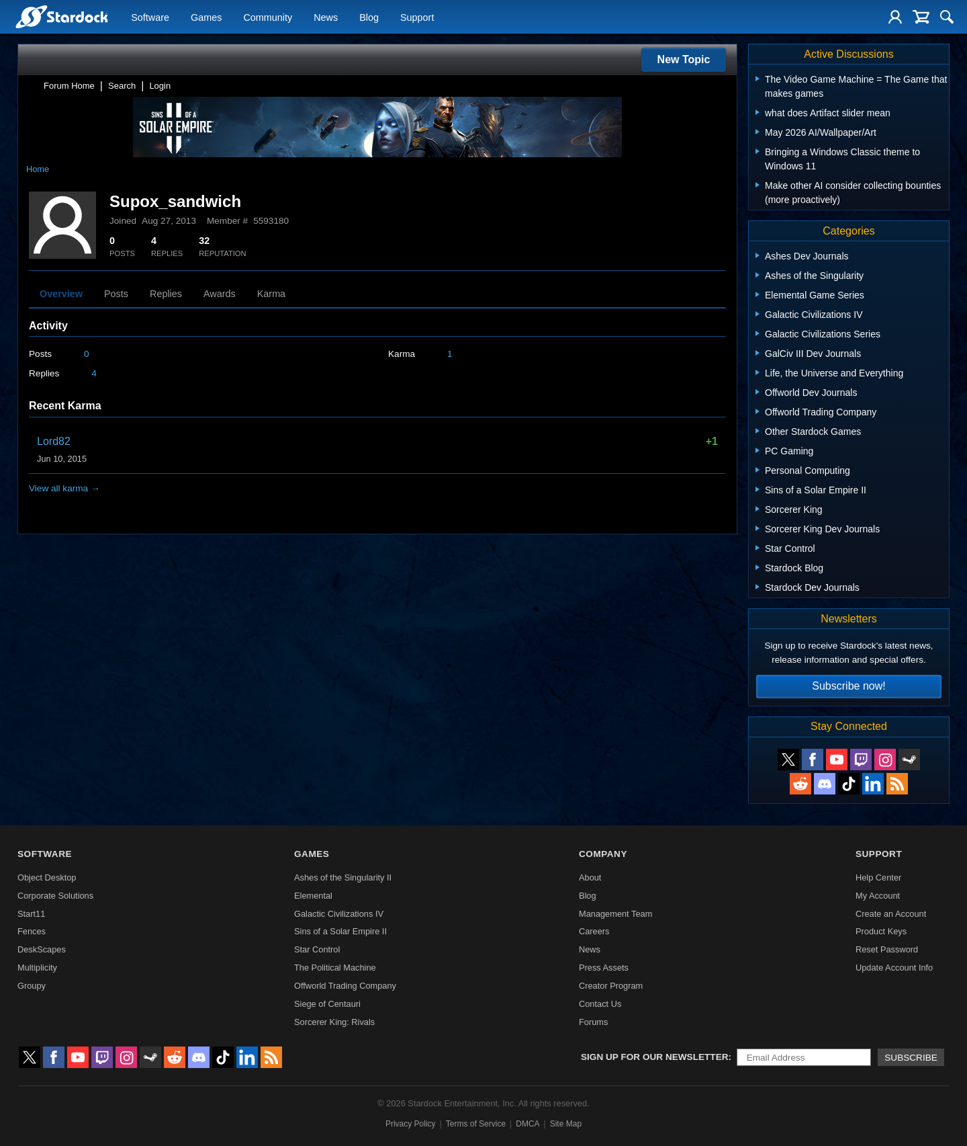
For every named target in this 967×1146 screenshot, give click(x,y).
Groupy (31, 986)
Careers (594, 931)
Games (206, 17)
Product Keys (881, 931)
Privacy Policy (410, 1124)
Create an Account (891, 914)
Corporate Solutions (55, 896)
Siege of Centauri (327, 1004)
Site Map (566, 1124)
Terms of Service (476, 1124)
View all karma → (64, 488)
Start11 (31, 914)
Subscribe (910, 1058)
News (326, 17)
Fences (31, 931)
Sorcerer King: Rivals (334, 1022)
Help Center (878, 877)
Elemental (313, 896)
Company (603, 854)
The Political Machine (335, 968)
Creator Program (611, 986)
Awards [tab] (219, 293)
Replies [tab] (166, 293)
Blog (369, 17)
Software (150, 17)
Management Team (615, 914)
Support (417, 17)
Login (160, 86)
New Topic (683, 59)
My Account (878, 896)
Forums (593, 1022)
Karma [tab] (271, 293)
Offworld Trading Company (345, 986)
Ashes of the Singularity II (343, 877)
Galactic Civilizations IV (338, 914)
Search (122, 86)
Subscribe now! (848, 686)
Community (267, 17)
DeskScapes (41, 949)
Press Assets (604, 968)
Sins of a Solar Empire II (340, 931)
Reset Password (887, 949)
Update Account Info (894, 968)
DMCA (527, 1124)
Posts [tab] (116, 293)
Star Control (317, 949)
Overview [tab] (61, 293)
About (590, 877)
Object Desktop (47, 877)
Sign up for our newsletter (655, 1057)
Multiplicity (37, 968)
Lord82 (54, 441)
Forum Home (69, 86)
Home (37, 169)
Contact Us (600, 1004)
